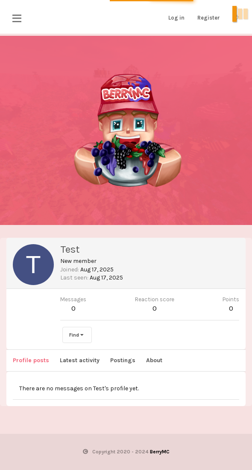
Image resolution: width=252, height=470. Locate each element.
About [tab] (154, 360)
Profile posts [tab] (31, 360)
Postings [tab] (122, 360)
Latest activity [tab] (80, 360)
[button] (17, 18)
